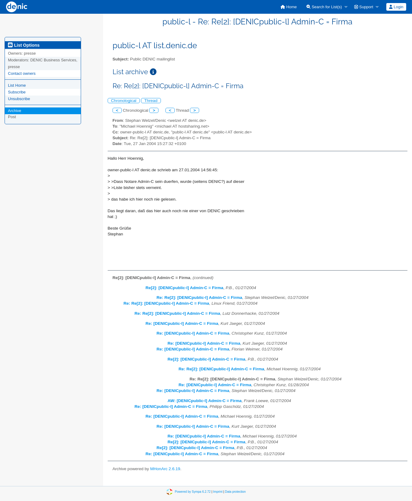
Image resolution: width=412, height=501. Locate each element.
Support (363, 7)
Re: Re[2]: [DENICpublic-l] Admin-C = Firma (199, 297)
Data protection (235, 491)
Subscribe (17, 92)
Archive (14, 110)
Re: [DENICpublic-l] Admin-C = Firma (182, 323)
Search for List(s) (324, 7)
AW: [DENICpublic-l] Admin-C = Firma (205, 400)
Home (288, 7)
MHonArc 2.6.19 (165, 469)
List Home (17, 85)
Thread (151, 100)
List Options (23, 45)
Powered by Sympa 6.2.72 (192, 491)
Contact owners (21, 73)
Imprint (218, 491)
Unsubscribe (19, 98)
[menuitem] (289, 7)
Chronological (123, 100)
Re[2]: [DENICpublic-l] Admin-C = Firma (184, 287)
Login (396, 7)
